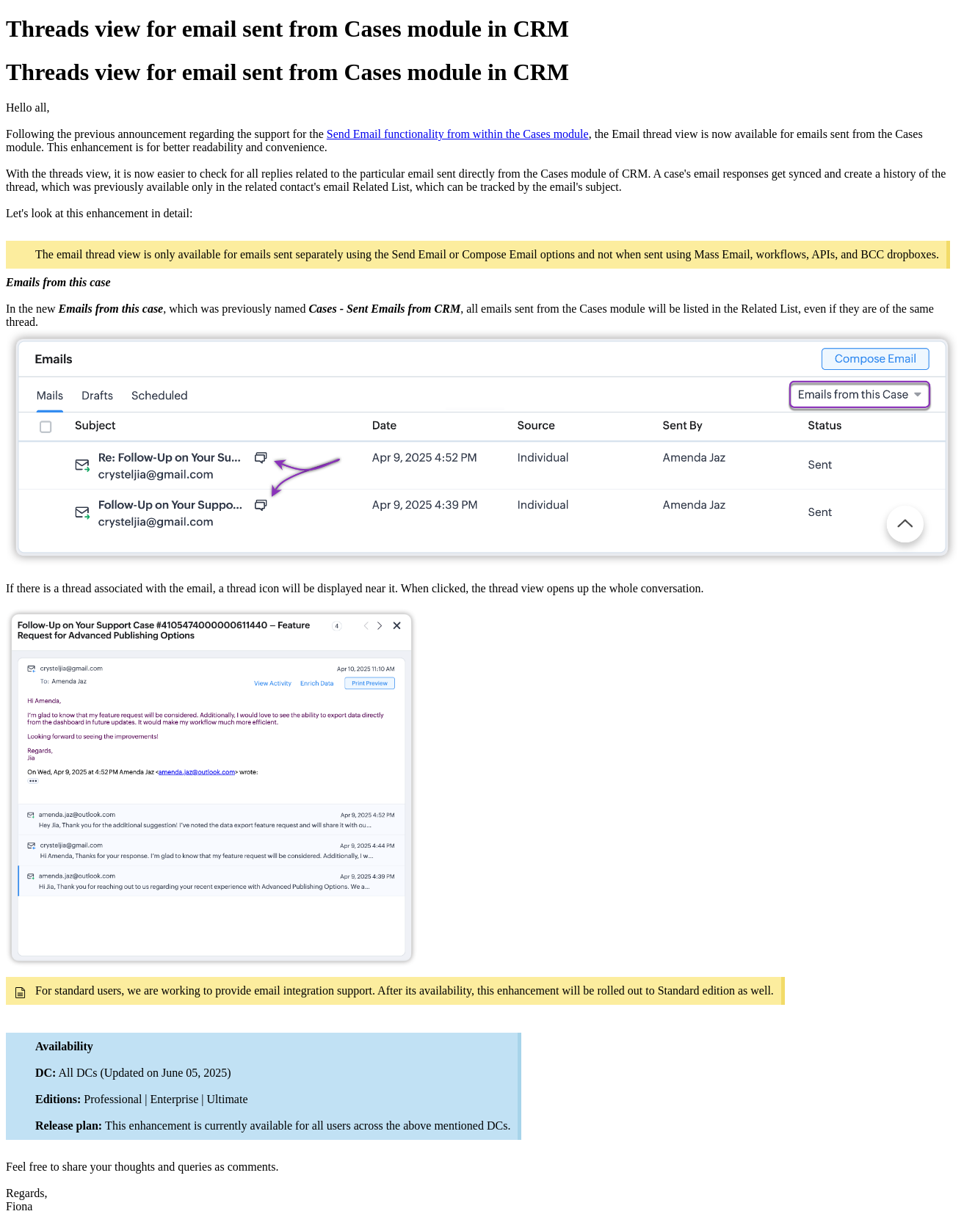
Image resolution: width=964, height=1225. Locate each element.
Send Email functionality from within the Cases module (458, 134)
